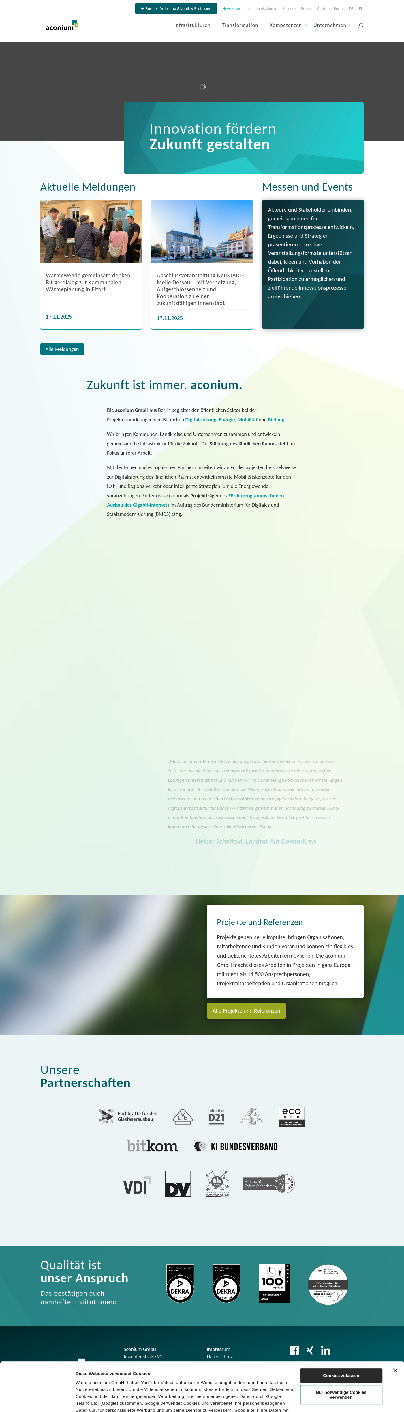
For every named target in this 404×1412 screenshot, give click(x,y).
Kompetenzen (286, 25)
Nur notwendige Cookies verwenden (341, 1349)
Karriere (289, 9)
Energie (227, 420)
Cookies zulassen (341, 1329)
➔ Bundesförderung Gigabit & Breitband (176, 8)
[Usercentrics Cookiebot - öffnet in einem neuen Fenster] (37, 1400)
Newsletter (231, 9)
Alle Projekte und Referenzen (246, 1010)
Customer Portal (330, 9)
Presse (306, 9)
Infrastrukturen (192, 25)
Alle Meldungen (62, 349)
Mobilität (247, 420)
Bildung (276, 420)
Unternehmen (329, 25)
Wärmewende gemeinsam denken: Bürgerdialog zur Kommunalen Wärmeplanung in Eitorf (89, 282)
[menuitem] (351, 10)
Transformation (240, 25)
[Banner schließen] (395, 1325)
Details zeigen (90, 1400)
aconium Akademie (261, 9)
